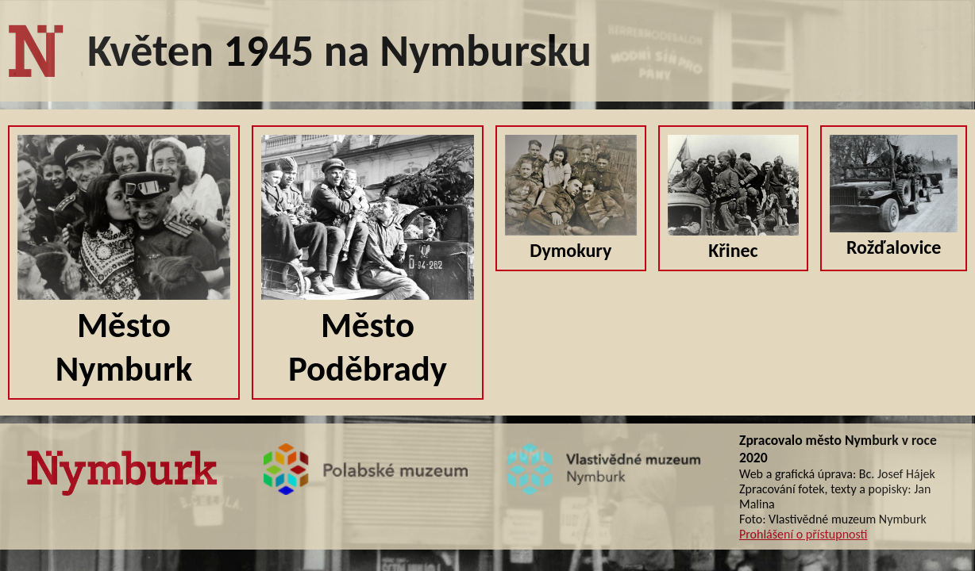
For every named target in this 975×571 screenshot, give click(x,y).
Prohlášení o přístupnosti (803, 534)
